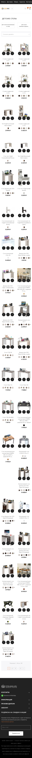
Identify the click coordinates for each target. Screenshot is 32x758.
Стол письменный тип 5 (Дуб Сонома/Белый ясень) (24, 617)
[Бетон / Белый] (25, 456)
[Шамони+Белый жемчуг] (8, 355)
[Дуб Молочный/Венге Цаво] (8, 128)
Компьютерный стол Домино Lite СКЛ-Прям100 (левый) (24, 485)
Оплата (3, 2)
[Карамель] (5, 63)
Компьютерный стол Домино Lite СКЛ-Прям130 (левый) (8, 649)
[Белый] (8, 258)
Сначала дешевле (16, 34)
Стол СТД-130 (24, 385)
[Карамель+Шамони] (10, 355)
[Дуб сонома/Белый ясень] (8, 161)
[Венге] (3, 63)
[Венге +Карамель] (26, 324)
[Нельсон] (8, 63)
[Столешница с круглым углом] (3, 193)
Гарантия (22, 2)
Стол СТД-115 (8, 385)
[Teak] (24, 589)
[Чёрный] (24, 425)
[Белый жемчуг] (10, 63)
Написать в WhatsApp (10, 695)
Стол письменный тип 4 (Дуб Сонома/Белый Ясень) (8, 223)
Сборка (16, 2)
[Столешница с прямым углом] (5, 193)
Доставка (10, 2)
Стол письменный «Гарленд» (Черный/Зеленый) (8, 617)
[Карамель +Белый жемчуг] (13, 355)
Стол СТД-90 (8, 352)
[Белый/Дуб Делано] (23, 456)
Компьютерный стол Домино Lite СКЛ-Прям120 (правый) (24, 550)
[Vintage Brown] (8, 459)
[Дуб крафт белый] (24, 193)
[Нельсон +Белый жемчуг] (5, 355)
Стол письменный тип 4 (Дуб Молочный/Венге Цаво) (24, 223)
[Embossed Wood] (24, 294)
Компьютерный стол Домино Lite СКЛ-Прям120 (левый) (8, 583)
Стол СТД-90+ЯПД (8, 417)
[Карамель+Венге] (19, 324)
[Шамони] (13, 63)
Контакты (29, 2)
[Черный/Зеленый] (8, 622)
